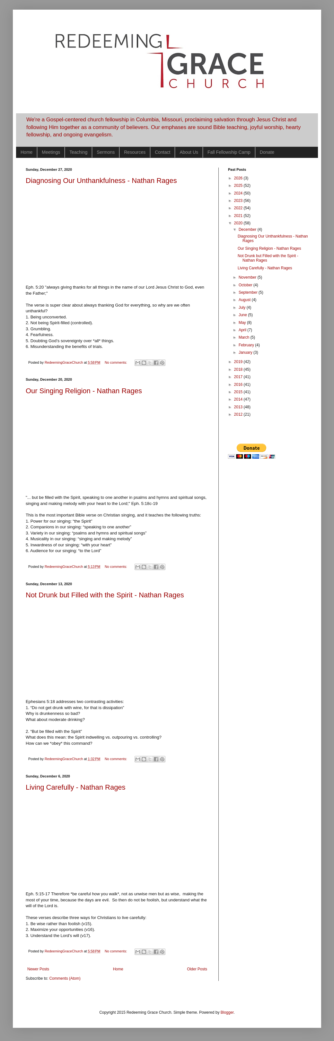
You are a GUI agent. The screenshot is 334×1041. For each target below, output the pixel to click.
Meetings (51, 152)
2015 (239, 392)
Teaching (78, 152)
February (247, 345)
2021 (239, 215)
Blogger (227, 1012)
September (249, 292)
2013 (239, 407)
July (243, 307)
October (246, 285)
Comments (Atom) (64, 978)
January (246, 352)
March (245, 337)
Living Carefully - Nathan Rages (76, 787)
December (248, 229)
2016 (239, 384)
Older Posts (197, 969)
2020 (239, 223)
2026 (239, 178)
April (243, 330)
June (243, 315)
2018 (239, 369)
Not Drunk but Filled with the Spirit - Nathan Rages (105, 595)
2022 (239, 208)
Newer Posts (38, 969)
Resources (134, 152)
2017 (239, 377)
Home (26, 152)
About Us (189, 152)
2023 (239, 200)
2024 (239, 193)
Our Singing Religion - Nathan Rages (84, 391)
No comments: (116, 362)
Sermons (106, 152)
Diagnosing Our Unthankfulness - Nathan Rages (101, 181)
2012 (239, 414)
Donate (267, 152)
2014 (239, 399)
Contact (162, 152)
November (248, 277)
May (243, 322)
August (245, 300)
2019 (239, 362)
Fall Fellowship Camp (229, 152)
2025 (239, 185)
